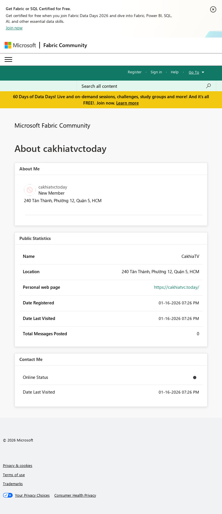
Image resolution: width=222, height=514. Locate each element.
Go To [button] (194, 72)
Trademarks (13, 483)
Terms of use (14, 474)
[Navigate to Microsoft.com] (20, 45)
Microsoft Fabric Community (52, 125)
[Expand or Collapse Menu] (8, 59)
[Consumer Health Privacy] (75, 495)
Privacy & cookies (17, 465)
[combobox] (146, 86)
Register (135, 71)
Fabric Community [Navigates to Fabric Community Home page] (65, 45)
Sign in (156, 71)
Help (175, 71)
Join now (14, 28)
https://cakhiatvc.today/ (176, 287)
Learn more (127, 103)
